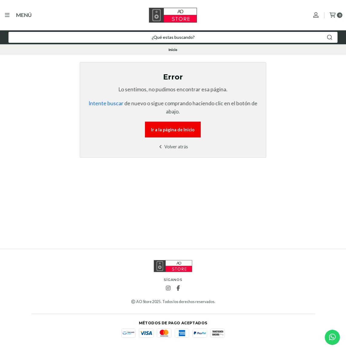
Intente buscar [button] (106, 103)
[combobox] (173, 37)
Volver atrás (173, 146)
